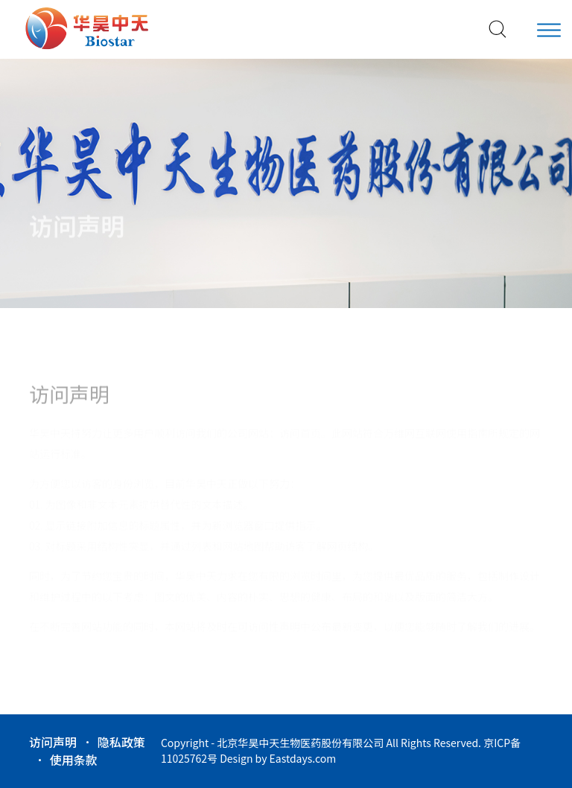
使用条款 (74, 760)
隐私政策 (121, 742)
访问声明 (53, 742)
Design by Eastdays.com (278, 758)
